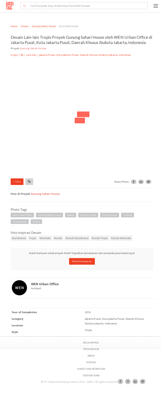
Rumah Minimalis (121, 238)
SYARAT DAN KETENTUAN (91, 369)
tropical (127, 214)
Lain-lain (31, 55)
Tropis (32, 238)
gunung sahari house (49, 214)
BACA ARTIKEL (91, 342)
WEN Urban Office (45, 284)
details (36, 221)
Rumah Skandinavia (77, 238)
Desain (25, 26)
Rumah (58, 238)
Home (14, 26)
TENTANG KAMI (91, 375)
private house (109, 214)
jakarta (70, 214)
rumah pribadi (88, 214)
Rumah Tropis (100, 238)
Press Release (91, 349)
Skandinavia (19, 238)
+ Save (17, 181)
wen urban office (22, 214)
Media (91, 355)
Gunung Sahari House (44, 26)
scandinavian (20, 221)
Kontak (91, 362)
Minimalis (45, 238)
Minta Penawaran (82, 261)
